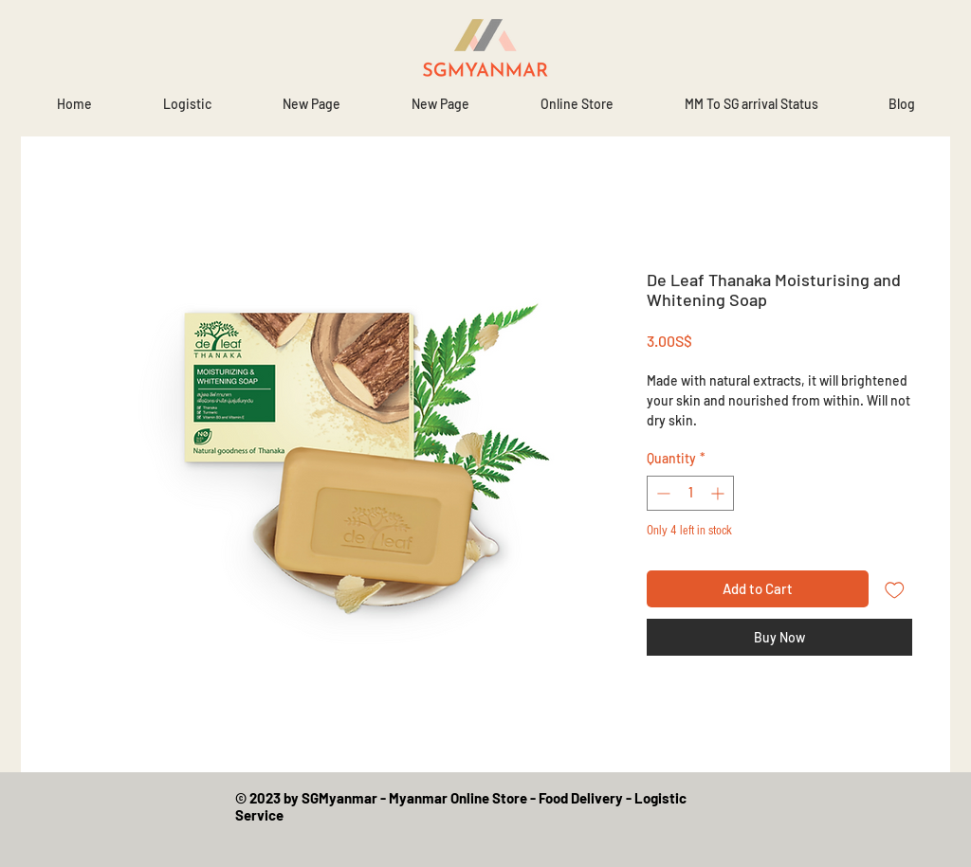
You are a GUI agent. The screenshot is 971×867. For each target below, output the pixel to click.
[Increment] (719, 493)
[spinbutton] (690, 493)
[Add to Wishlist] (894, 588)
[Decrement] (661, 493)
